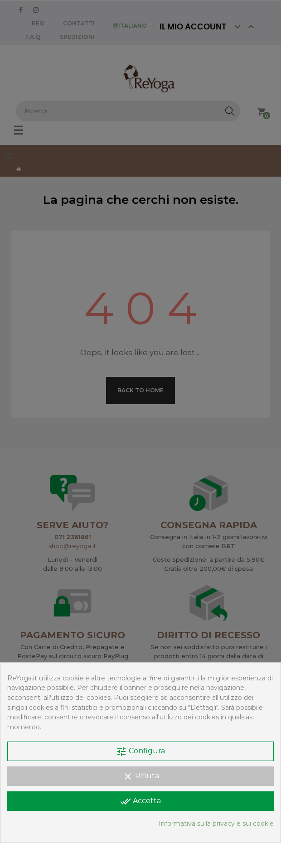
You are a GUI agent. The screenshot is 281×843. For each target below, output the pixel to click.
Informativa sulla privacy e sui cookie (216, 823)
